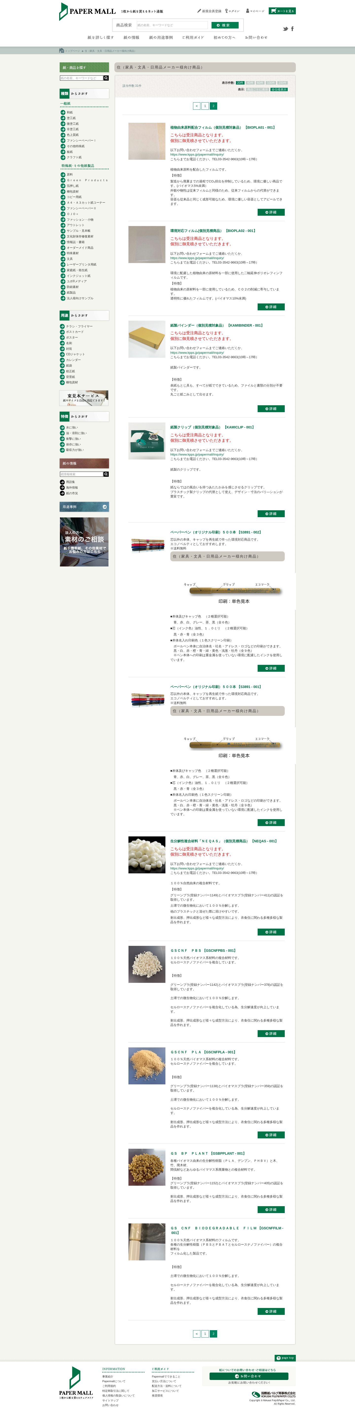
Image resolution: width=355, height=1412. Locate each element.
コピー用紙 (74, 197)
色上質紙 (73, 135)
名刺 (69, 343)
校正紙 (70, 371)
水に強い (72, 427)
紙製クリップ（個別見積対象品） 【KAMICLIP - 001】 (212, 427)
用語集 (70, 482)
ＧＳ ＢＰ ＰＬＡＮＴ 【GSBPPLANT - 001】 (208, 1153)
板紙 (70, 152)
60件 (260, 83)
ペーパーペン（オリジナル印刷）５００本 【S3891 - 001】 (216, 687)
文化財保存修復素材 (80, 236)
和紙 (70, 112)
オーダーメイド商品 (80, 247)
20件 (240, 83)
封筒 (69, 349)
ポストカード (75, 332)
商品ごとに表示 (257, 89)
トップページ (72, 51)
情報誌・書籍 (76, 242)
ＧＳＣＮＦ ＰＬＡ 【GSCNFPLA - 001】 (203, 1052)
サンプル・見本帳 (78, 230)
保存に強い (73, 444)
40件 (250, 83)
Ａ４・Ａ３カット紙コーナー (86, 202)
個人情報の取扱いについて (118, 1395)
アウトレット (76, 225)
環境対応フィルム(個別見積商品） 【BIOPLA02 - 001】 (213, 231)
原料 (70, 174)
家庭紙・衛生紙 (77, 270)
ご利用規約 (109, 1385)
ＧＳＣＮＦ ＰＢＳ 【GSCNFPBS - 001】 (203, 951)
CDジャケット (75, 354)
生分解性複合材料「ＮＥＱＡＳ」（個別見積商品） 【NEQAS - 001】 (224, 841)
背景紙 (70, 377)
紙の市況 (72, 493)
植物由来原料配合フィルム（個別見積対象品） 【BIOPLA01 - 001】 (223, 127)
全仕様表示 (279, 89)
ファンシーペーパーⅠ (81, 140)
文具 (70, 259)
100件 (271, 83)
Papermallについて (113, 1381)
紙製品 (71, 292)
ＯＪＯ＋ (73, 214)
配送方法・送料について (167, 1385)
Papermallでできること (166, 1376)
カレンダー (73, 360)
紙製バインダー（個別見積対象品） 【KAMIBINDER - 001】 (217, 325)
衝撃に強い (73, 439)
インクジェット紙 (78, 276)
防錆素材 (73, 287)
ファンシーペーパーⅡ (81, 208)
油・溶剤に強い (76, 433)
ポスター (72, 337)
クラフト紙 (74, 157)
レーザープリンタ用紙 (81, 264)
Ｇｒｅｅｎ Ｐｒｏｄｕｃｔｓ (87, 180)
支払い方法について (164, 1381)
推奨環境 (157, 1395)
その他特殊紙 (76, 146)
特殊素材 (73, 253)
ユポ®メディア (77, 281)
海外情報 (72, 487)
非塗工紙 (73, 129)
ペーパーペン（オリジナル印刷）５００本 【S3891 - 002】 (216, 532)
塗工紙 (71, 118)
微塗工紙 (73, 123)
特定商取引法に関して (115, 1390)
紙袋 (69, 365)
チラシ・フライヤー (79, 326)
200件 (282, 83)
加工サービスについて (165, 1390)
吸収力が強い (75, 450)
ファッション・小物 (80, 219)
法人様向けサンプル (80, 298)
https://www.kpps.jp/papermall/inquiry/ (197, 154)
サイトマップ (110, 1400)
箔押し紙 (73, 186)
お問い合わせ (110, 1405)
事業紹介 (107, 1376)
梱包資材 (73, 191)
